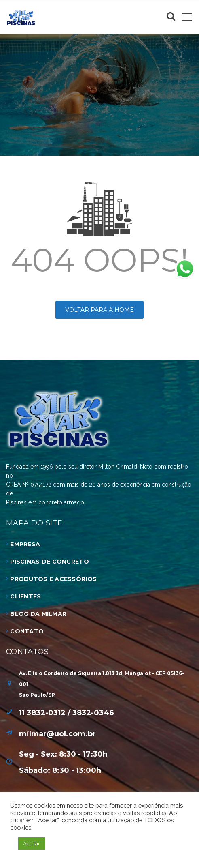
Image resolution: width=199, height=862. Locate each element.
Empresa (25, 544)
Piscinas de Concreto (49, 561)
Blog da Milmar (38, 614)
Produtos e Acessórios (53, 579)
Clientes (25, 596)
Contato (27, 631)
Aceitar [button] (31, 844)
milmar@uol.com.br (57, 733)
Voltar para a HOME (99, 309)
